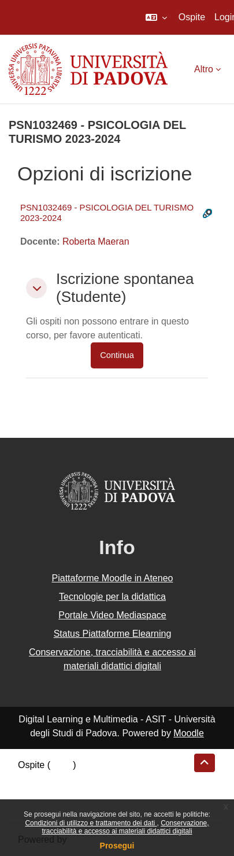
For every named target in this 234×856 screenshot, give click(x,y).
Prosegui (117, 845)
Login (61, 765)
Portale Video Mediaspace (112, 615)
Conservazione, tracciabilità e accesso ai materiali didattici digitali (125, 827)
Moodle (188, 733)
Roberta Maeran (95, 241)
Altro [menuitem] (203, 69)
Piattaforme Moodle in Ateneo (112, 578)
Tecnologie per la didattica (112, 597)
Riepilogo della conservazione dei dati (95, 779)
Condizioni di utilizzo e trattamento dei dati (91, 823)
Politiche (35, 793)
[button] (156, 17)
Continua (117, 355)
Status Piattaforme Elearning (113, 634)
